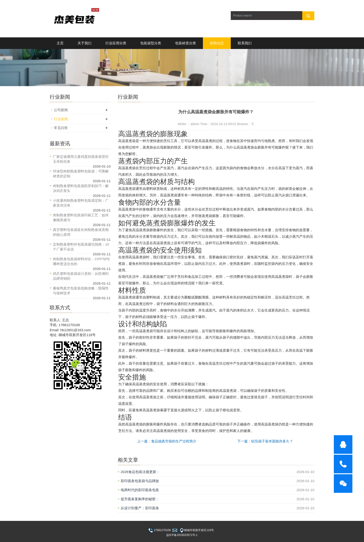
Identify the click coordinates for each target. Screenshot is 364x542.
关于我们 (84, 43)
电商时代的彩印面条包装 (140, 490)
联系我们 (245, 43)
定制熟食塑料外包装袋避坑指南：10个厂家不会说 (81, 246)
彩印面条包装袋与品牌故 (140, 481)
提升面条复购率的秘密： (140, 499)
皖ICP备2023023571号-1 (181, 535)
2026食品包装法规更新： (140, 472)
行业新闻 (61, 119)
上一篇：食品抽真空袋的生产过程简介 (166, 441)
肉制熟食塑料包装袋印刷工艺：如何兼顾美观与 (81, 217)
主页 (60, 43)
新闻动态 (217, 43)
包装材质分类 (185, 43)
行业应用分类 (115, 43)
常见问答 (61, 128)
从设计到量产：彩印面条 (140, 508)
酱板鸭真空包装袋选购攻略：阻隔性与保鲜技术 (81, 290)
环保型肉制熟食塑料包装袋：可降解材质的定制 (81, 173)
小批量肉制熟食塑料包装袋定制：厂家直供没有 (81, 202)
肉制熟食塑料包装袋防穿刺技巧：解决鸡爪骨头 (81, 188)
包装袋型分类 (150, 43)
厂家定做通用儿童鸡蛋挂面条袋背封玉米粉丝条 (81, 159)
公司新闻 (61, 110)
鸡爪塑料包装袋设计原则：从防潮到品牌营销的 (81, 276)
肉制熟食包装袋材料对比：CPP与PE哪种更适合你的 (81, 261)
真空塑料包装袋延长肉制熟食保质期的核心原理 (81, 232)
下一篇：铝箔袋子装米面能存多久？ (265, 441)
